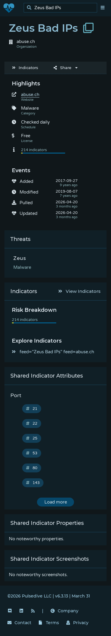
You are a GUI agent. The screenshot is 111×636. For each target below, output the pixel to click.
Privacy (77, 622)
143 (33, 482)
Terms (49, 622)
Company (64, 610)
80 (31, 468)
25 (31, 438)
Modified (29, 192)
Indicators (25, 67)
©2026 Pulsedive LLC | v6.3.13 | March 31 (48, 596)
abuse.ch (30, 94)
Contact (19, 622)
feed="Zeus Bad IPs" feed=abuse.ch (53, 351)
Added (26, 181)
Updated (28, 213)
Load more (55, 502)
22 (31, 423)
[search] (62, 8)
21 (31, 408)
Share (62, 67)
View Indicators (79, 291)
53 (31, 453)
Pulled (26, 202)
